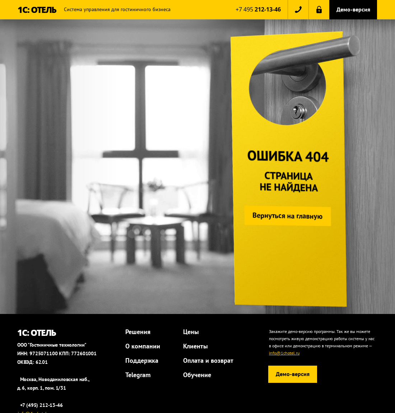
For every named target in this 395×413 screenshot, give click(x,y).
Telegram (137, 375)
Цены (191, 332)
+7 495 (258, 9)
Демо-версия (353, 9)
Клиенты (195, 346)
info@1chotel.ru (284, 353)
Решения (137, 332)
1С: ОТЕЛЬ (37, 9)
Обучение (197, 375)
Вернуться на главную (286, 215)
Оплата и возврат (208, 360)
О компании (142, 346)
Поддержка (141, 360)
